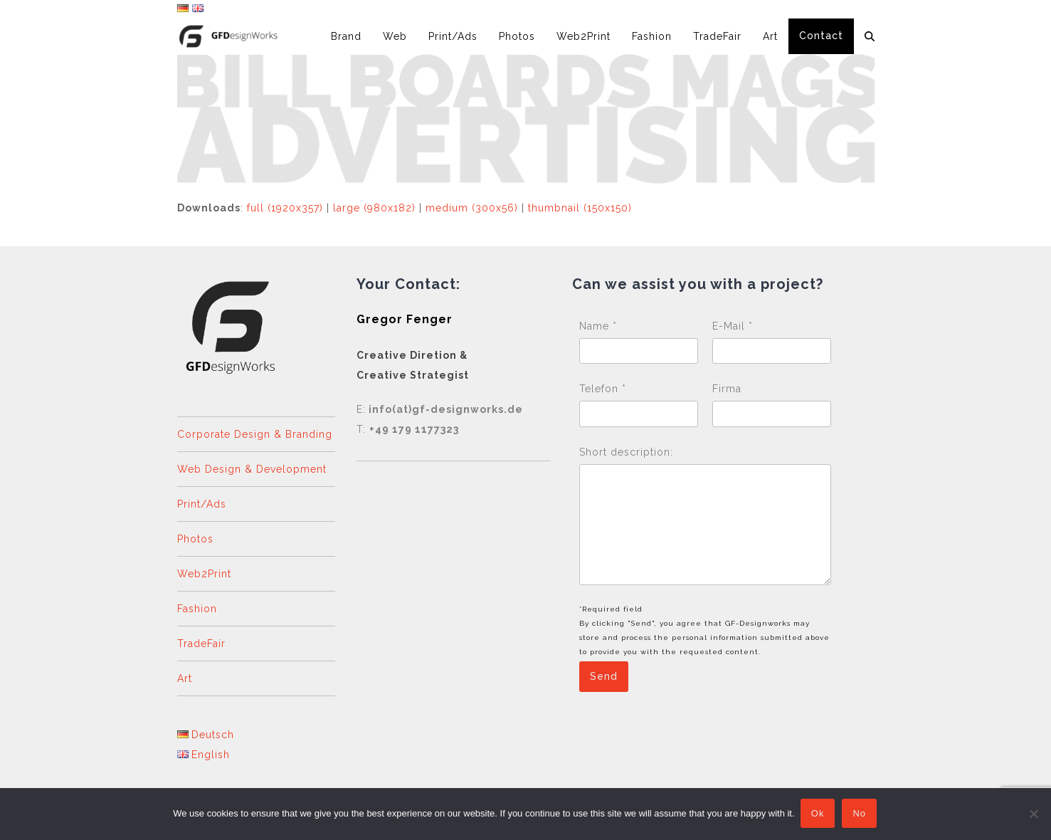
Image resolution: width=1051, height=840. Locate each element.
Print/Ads (201, 504)
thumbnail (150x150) (580, 208)
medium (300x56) (472, 208)
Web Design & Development (252, 469)
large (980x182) (374, 208)
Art (184, 678)
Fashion (197, 608)
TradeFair (201, 643)
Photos (195, 539)
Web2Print (204, 573)
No (860, 814)
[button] (869, 36)
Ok (819, 814)
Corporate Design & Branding (254, 434)
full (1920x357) (285, 208)
